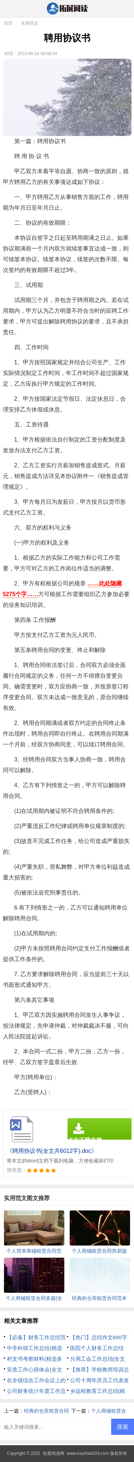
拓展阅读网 (53, 1453)
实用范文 (29, 23)
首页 (8, 23)
